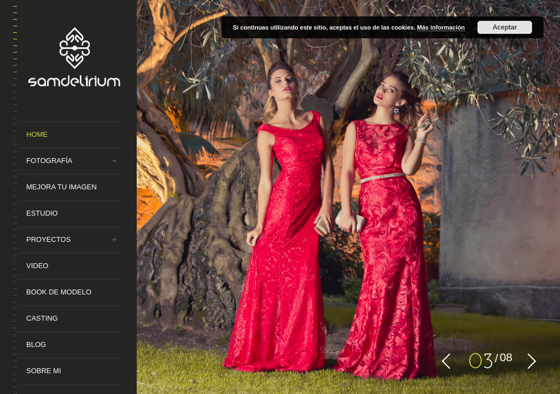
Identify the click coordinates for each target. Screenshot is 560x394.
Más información (441, 27)
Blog (36, 344)
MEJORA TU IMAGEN (61, 187)
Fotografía (49, 161)
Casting (42, 318)
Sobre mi (43, 371)
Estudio (42, 213)
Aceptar (505, 27)
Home (37, 134)
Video (37, 266)
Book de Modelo (58, 292)
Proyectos (48, 239)
